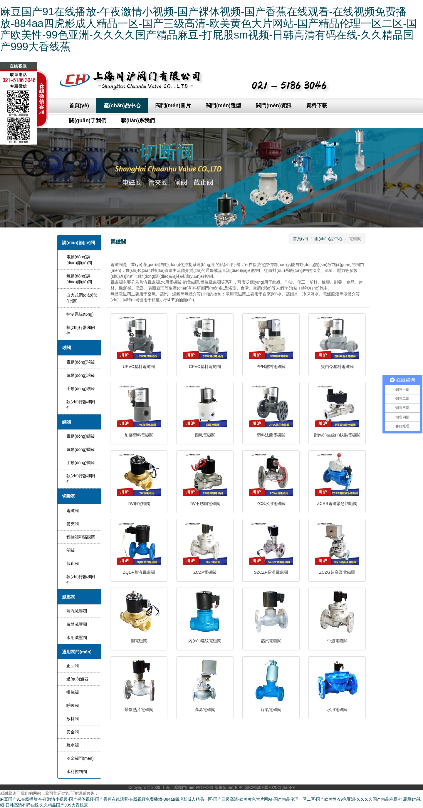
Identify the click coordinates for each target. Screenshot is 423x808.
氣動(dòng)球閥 (80, 375)
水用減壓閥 (76, 637)
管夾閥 (72, 523)
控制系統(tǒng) (80, 314)
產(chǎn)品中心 (122, 105)
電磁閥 (72, 510)
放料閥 (72, 718)
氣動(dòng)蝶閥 (80, 449)
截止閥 (72, 563)
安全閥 (72, 732)
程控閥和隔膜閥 (80, 537)
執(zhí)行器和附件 (80, 330)
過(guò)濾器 (77, 679)
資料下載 (316, 105)
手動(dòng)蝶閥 (80, 462)
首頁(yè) (79, 105)
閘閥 (70, 550)
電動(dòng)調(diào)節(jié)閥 (79, 260)
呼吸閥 (72, 705)
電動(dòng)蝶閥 (80, 436)
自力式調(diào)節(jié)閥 (82, 298)
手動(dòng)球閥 (80, 388)
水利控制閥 (76, 771)
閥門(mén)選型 (223, 105)
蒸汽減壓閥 (76, 611)
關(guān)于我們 (87, 120)
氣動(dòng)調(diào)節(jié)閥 (79, 279)
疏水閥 (72, 745)
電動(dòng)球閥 (80, 362)
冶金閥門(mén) (80, 758)
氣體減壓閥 (76, 624)
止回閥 (72, 665)
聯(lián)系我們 (138, 120)
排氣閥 (72, 692)
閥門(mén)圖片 (173, 105)
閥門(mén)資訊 (273, 105)
